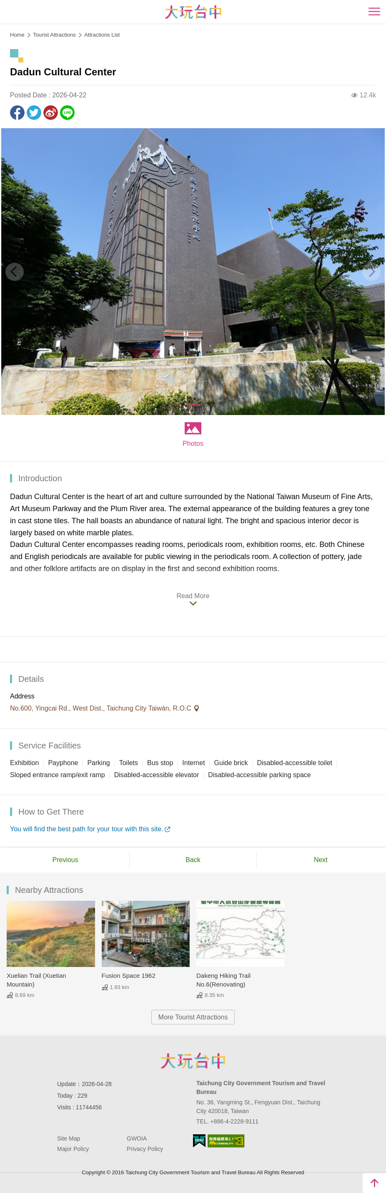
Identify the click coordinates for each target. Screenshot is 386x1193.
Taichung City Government (193, 1060)
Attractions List (102, 35)
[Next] (371, 272)
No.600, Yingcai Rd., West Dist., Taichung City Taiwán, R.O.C (101, 708)
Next (321, 859)
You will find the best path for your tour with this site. (86, 829)
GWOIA (137, 1138)
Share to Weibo (50, 112)
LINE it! (67, 112)
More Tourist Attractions (193, 1017)
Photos (193, 443)
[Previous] (14, 272)
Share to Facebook (17, 112)
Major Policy (73, 1149)
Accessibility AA (226, 1141)
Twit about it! (34, 112)
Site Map (68, 1138)
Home (17, 35)
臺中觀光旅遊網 (193, 12)
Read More (192, 595)
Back (193, 859)
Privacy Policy (145, 1149)
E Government (199, 1140)
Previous (65, 859)
